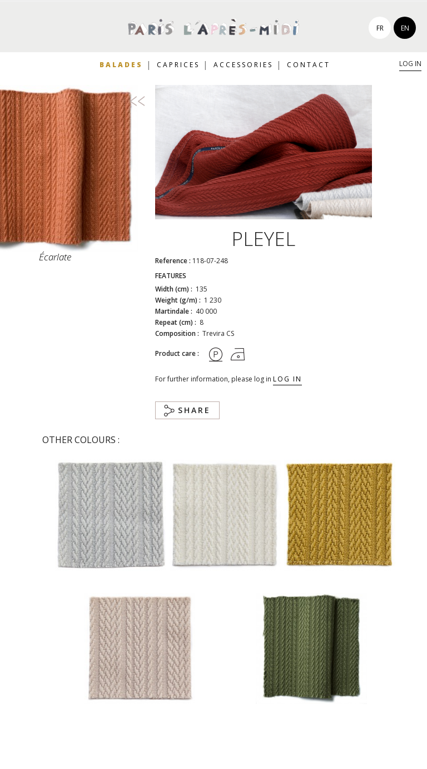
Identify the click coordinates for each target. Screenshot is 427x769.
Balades (121, 64)
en (405, 28)
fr (380, 28)
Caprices (178, 64)
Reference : (173, 260)
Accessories (243, 64)
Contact (308, 64)
